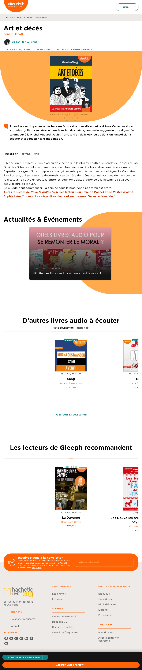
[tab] (12, 153)
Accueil (9, 18)
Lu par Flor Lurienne (24, 41)
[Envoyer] (130, 562)
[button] (25, 657)
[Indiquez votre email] (101, 562)
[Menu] (127, 7)
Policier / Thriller (24, 18)
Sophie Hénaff (13, 34)
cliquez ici (36, 568)
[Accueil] (16, 7)
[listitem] (6, 638)
